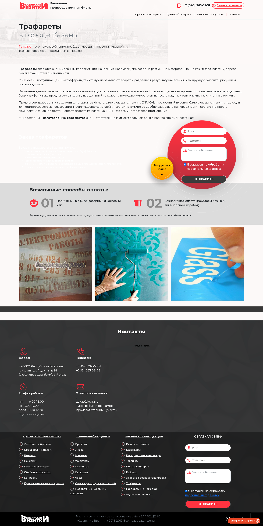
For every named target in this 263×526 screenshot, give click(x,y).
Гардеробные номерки (141, 489)
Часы (78, 477)
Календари (133, 449)
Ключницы (82, 466)
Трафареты (133, 483)
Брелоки (81, 444)
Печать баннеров (137, 466)
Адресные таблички (139, 494)
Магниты (81, 455)
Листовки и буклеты (37, 444)
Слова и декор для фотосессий (95, 483)
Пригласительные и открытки (44, 483)
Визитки (29, 455)
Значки (79, 449)
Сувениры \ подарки (93, 436)
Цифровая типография (42, 436)
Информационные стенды (143, 455)
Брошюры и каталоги (38, 449)
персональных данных (204, 168)
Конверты (30, 477)
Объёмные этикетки (37, 472)
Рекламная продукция (144, 436)
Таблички (132, 461)
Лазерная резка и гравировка (146, 477)
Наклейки (30, 461)
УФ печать (82, 461)
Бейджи (131, 472)
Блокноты (81, 472)
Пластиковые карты (37, 466)
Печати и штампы (137, 444)
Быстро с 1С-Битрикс (242, 521)
